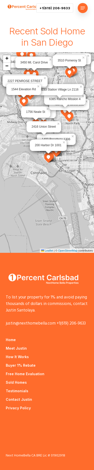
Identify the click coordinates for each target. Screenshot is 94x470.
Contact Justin (19, 399)
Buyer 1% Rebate (21, 365)
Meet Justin (16, 348)
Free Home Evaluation (25, 374)
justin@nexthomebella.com (31, 323)
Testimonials (17, 391)
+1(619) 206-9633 (71, 323)
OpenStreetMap (68, 250)
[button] (83, 8)
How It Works (17, 357)
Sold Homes (16, 382)
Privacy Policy (18, 408)
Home (11, 340)
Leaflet (47, 250)
